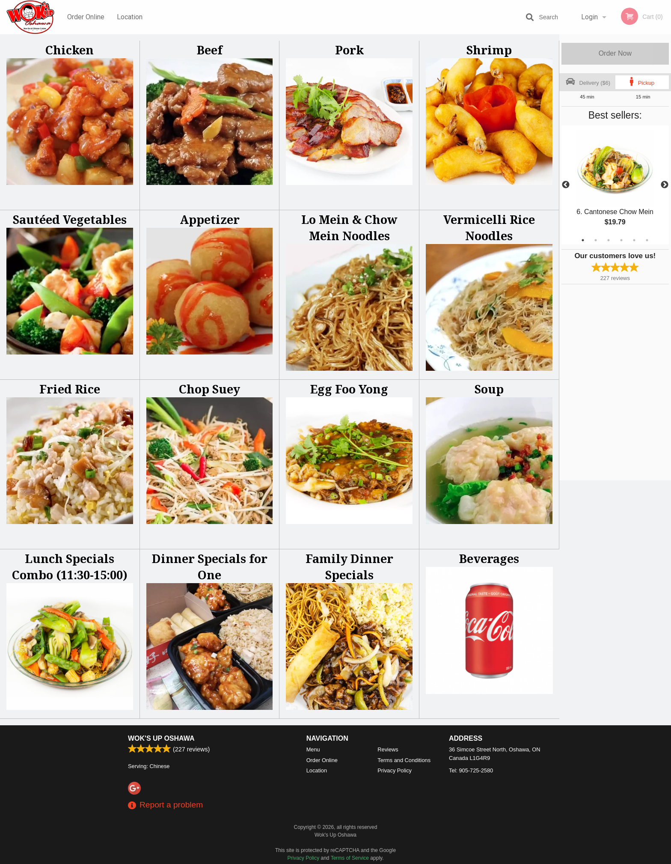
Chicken (69, 50)
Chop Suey (209, 389)
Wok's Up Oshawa (161, 738)
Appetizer (210, 219)
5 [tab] (634, 240)
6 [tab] (647, 240)
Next (664, 185)
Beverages (489, 558)
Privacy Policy (394, 770)
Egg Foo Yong (349, 389)
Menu (313, 749)
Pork (349, 50)
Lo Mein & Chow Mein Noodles (349, 228)
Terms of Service (350, 858)
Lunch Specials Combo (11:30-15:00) (70, 567)
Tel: (471, 770)
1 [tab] (583, 240)
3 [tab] (608, 240)
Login (589, 17)
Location (130, 17)
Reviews (387, 749)
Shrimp (489, 50)
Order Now (615, 53)
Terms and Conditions (404, 760)
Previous (565, 185)
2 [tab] (595, 240)
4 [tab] (621, 240)
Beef (210, 50)
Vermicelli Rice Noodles (489, 228)
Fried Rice (69, 389)
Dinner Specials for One (209, 567)
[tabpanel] (615, 185)
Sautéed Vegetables (70, 219)
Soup (489, 389)
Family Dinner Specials (349, 567)
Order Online (85, 17)
